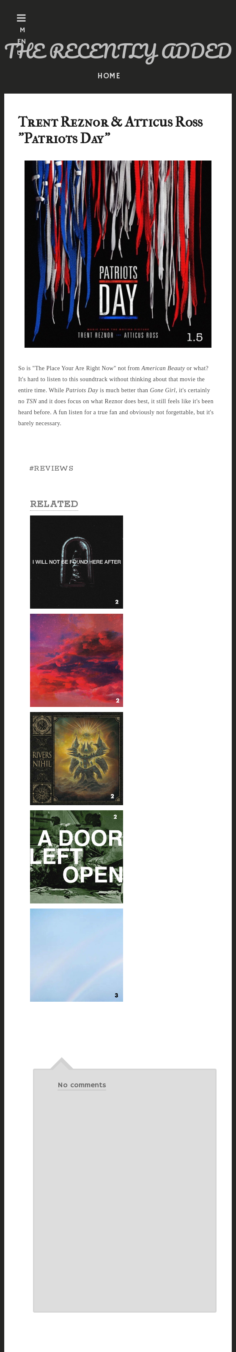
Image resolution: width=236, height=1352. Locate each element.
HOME (109, 76)
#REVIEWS (51, 468)
